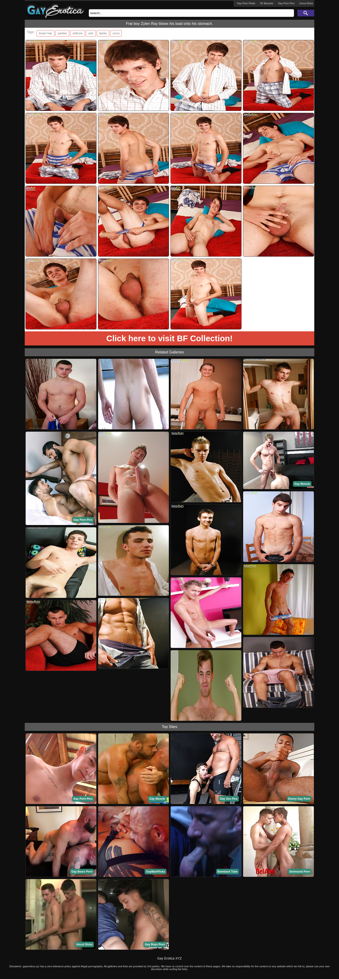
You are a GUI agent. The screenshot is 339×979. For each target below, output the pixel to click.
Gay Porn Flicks (246, 3)
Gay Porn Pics (286, 3)
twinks (103, 33)
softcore (78, 33)
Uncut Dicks (306, 3)
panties (62, 33)
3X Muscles (266, 3)
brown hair (45, 33)
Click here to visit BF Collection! (169, 338)
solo (90, 33)
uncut (116, 33)
